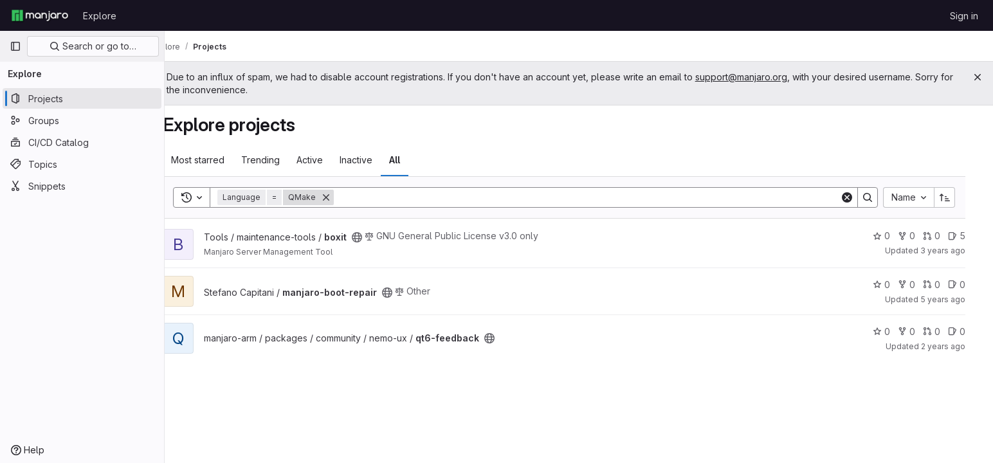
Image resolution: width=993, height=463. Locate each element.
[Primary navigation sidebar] (15, 46)
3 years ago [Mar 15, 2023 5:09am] (955, 250)
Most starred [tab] (215, 159)
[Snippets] (82, 186)
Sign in (964, 15)
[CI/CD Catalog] (82, 142)
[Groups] (82, 120)
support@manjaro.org (770, 76)
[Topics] (82, 164)
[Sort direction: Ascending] (957, 197)
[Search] (602, 197)
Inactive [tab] (373, 159)
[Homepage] (40, 15)
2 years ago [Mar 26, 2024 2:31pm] (955, 346)
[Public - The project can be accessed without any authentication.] (374, 237)
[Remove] (343, 197)
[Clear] (859, 197)
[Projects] (82, 98)
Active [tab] (327, 159)
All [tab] (411, 159)
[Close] (977, 77)
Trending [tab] (278, 159)
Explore (99, 15)
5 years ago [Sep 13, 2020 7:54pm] (955, 299)
